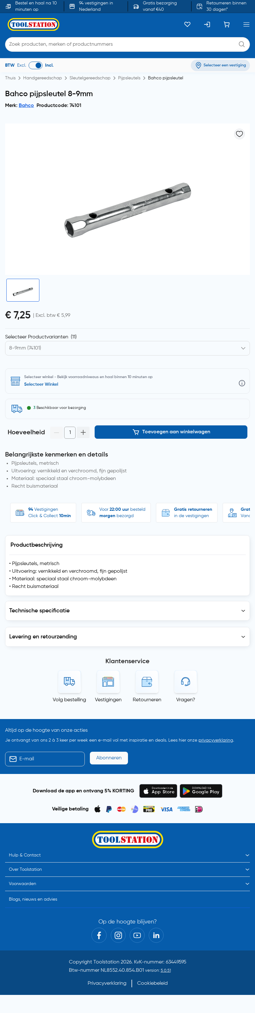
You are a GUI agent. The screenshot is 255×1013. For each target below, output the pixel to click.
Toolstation (106, 962)
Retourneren (147, 700)
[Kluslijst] (187, 24)
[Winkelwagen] (226, 24)
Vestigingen (108, 700)
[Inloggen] (207, 24)
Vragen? (185, 700)
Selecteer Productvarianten (41, 337)
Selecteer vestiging (43, 384)
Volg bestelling (69, 700)
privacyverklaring (215, 740)
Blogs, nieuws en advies (33, 899)
